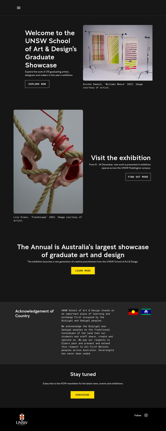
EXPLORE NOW (37, 83)
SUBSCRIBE (82, 394)
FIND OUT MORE (138, 176)
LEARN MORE (83, 270)
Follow (137, 415)
